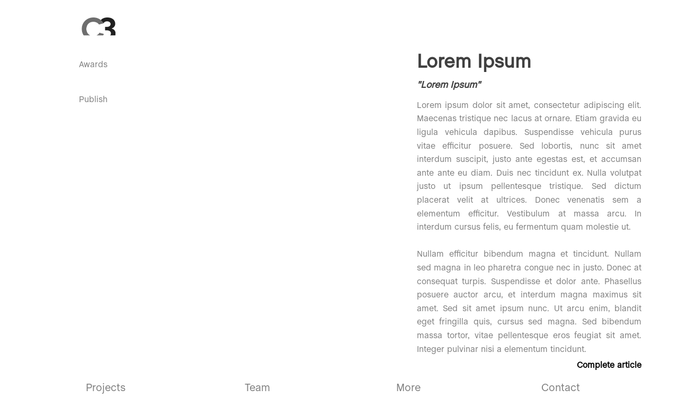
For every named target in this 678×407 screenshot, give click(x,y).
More (408, 388)
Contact (560, 388)
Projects (106, 388)
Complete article (609, 365)
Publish (93, 100)
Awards (93, 65)
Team (257, 388)
